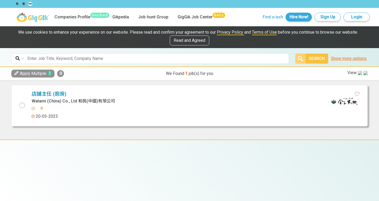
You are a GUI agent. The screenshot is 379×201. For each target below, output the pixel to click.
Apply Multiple (30, 73)
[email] (194, 94)
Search (310, 59)
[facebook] (166, 94)
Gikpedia (120, 16)
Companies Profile (72, 16)
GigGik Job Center (195, 16)
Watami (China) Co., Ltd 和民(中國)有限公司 (189, 163)
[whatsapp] (184, 94)
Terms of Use (264, 32)
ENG (30, 4)
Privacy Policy (230, 32)
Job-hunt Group (153, 16)
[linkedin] (175, 94)
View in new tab (349, 93)
